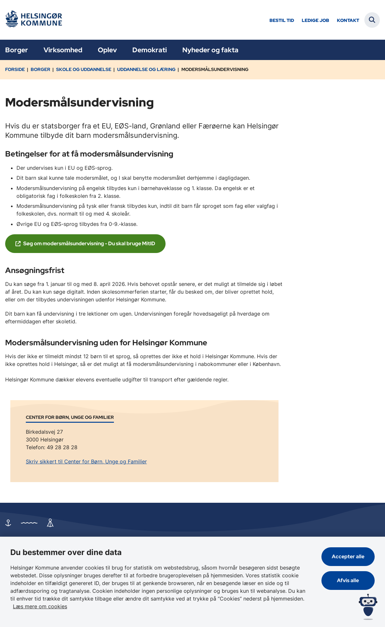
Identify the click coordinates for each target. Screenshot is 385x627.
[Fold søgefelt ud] (372, 20)
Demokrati (149, 50)
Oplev (107, 50)
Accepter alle (348, 556)
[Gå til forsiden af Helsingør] (33, 19)
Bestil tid (281, 20)
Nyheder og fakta (210, 50)
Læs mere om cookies (40, 606)
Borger (16, 50)
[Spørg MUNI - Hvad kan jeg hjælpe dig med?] (368, 607)
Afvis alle (348, 580)
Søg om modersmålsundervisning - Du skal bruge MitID (89, 243)
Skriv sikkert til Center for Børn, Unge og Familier (86, 461)
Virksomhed (63, 50)
